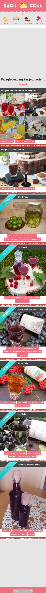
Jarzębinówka (23, 363)
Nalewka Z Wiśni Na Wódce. (29, 464)
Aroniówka (22, 414)
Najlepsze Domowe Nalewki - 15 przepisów (18, 91)
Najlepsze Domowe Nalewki (12, 149)
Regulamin (18, 590)
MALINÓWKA (23, 247)
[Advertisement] (23, 52)
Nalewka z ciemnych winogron (30, 309)
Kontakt (28, 590)
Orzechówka (23, 197)
